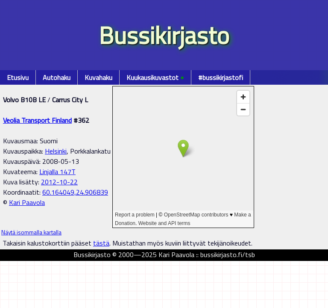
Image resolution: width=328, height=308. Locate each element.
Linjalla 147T (57, 171)
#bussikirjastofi (220, 77)
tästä (101, 243)
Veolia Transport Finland (37, 120)
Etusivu (18, 77)
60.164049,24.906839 (75, 192)
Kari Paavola (27, 202)
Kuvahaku (98, 77)
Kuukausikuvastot (155, 77)
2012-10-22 (59, 182)
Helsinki (56, 151)
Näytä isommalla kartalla (31, 232)
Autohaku (56, 77)
